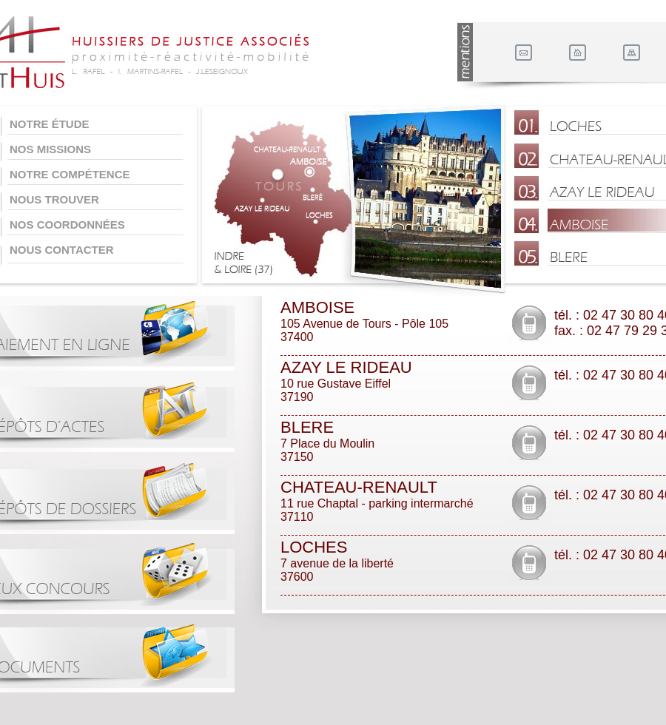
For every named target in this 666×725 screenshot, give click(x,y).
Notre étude (50, 124)
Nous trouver (54, 199)
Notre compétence (70, 174)
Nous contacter (62, 249)
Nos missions (50, 149)
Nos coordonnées (67, 224)
